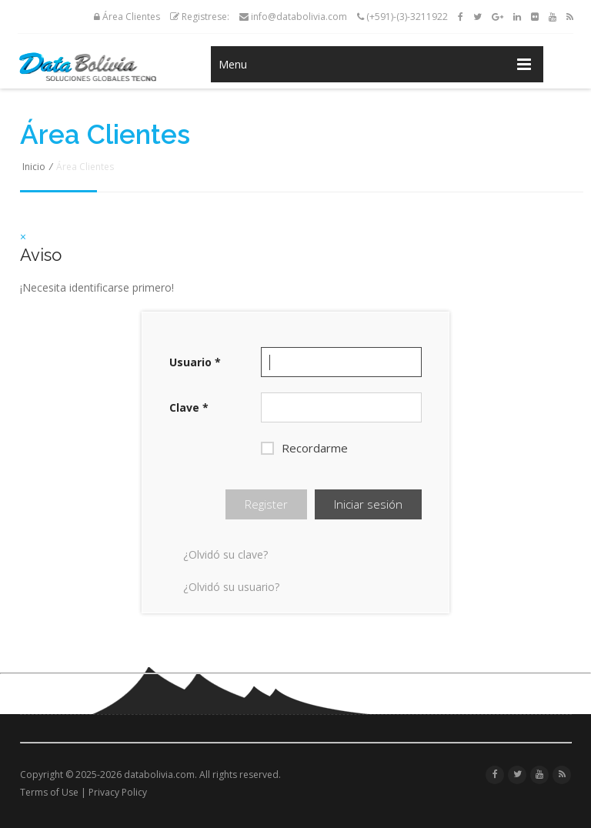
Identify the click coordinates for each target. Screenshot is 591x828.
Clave (189, 407)
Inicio (33, 166)
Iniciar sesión (368, 504)
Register (266, 504)
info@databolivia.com (293, 16)
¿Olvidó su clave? (225, 554)
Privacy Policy (117, 792)
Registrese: (199, 16)
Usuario (195, 362)
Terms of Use (49, 792)
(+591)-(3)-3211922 (402, 16)
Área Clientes (127, 16)
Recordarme (304, 448)
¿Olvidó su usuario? (231, 586)
